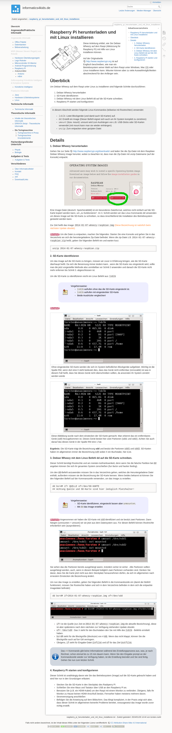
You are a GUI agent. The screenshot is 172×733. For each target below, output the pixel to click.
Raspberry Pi (20, 68)
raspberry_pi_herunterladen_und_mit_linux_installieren (54, 19)
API (16, 177)
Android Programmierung (25, 66)
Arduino (21, 74)
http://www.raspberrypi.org (99, 61)
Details (133, 40)
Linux (17, 100)
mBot (20, 76)
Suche (159, 7)
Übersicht (157, 11)
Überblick (134, 38)
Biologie (18, 152)
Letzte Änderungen (127, 11)
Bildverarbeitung (22, 47)
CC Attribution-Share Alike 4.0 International (128, 723)
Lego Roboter (20, 60)
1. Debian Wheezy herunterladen (142, 44)
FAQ (17, 174)
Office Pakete (20, 42)
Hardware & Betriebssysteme (27, 97)
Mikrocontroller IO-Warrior (26, 63)
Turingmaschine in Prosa (28, 133)
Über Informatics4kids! (24, 169)
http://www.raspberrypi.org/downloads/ (91, 151)
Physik (17, 150)
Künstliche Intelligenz (24, 87)
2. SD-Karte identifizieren (144, 48)
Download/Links (21, 179)
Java (17, 95)
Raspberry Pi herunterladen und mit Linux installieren (143, 34)
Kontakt (18, 171)
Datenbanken (20, 45)
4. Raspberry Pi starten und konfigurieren (145, 59)
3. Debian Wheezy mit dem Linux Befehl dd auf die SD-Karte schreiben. (145, 53)
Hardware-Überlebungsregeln (27, 58)
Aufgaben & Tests (22, 160)
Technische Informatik (24, 109)
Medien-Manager (144, 11)
